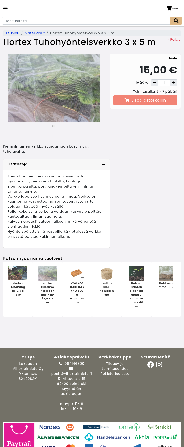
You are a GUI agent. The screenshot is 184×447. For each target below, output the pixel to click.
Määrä (142, 82)
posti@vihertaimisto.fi (71, 373)
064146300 (74, 363)
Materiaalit (35, 33)
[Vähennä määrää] (154, 82)
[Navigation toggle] (5, 9)
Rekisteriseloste (115, 373)
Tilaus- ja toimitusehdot (115, 366)
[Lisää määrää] (173, 82)
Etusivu (12, 33)
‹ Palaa (174, 39)
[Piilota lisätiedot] (103, 164)
